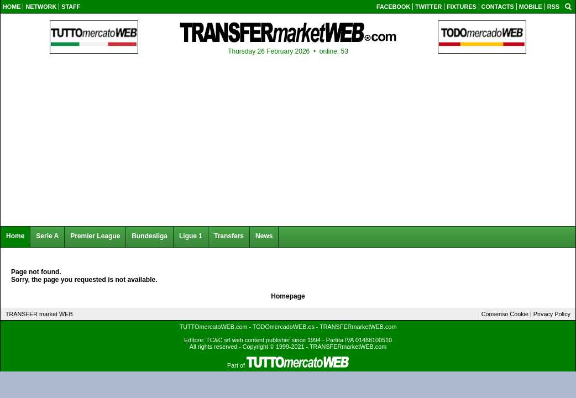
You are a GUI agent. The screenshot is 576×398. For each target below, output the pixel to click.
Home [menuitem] (15, 236)
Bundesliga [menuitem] (149, 236)
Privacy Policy (551, 314)
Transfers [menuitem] (229, 236)
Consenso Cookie (504, 314)
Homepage (288, 296)
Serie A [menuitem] (47, 236)
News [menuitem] (264, 236)
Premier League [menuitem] (95, 236)
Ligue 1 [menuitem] (190, 236)
